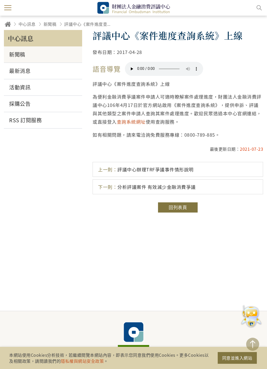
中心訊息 (27, 24)
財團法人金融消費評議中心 (133, 332)
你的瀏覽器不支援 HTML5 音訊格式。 (164, 69)
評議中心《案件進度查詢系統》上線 (89, 24)
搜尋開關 (259, 8)
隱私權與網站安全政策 (82, 361)
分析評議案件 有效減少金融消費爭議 (147, 187)
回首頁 (8, 24)
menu (8, 8)
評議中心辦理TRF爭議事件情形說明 (146, 169)
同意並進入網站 (237, 358)
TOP (252, 344)
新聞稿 (50, 24)
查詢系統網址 (131, 121)
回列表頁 (178, 207)
